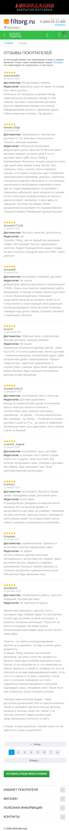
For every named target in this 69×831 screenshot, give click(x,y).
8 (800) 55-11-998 (52, 22)
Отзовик (57, 62)
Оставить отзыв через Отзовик (26, 774)
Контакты (60, 24)
